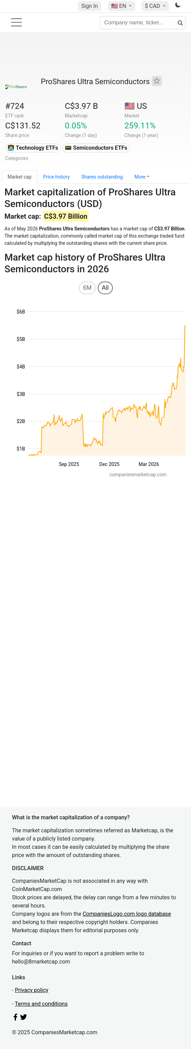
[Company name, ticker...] (143, 22)
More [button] (139, 177)
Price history (56, 177)
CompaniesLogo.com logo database (127, 914)
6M (87, 287)
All (105, 287)
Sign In (89, 6)
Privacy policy (31, 990)
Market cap (20, 177)
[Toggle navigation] (16, 22)
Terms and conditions (41, 1004)
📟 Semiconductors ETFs (96, 148)
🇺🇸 (119, 6)
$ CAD (153, 6)
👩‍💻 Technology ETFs (33, 148)
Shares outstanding (102, 177)
